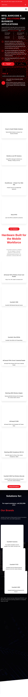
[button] (26, 9)
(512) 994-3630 (7, 1)
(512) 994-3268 (18, 1)
